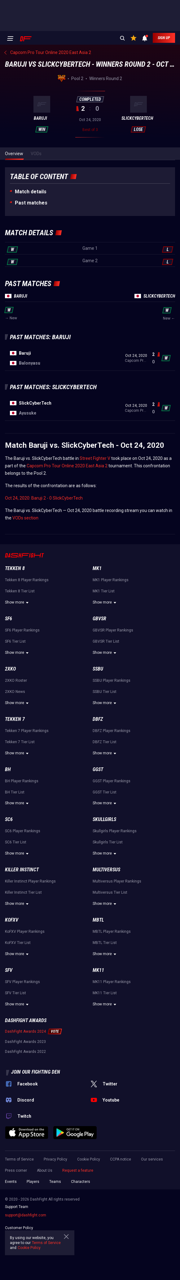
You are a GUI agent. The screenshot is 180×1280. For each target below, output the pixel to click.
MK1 (97, 568)
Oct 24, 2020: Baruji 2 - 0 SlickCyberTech (44, 498)
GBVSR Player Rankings (113, 630)
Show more (17, 603)
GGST (98, 769)
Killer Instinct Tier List (23, 892)
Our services (152, 1159)
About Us (44, 1170)
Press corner (16, 1170)
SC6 (9, 819)
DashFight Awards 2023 (25, 1042)
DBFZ (98, 719)
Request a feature (77, 1170)
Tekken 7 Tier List (20, 742)
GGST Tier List (104, 792)
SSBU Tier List (104, 691)
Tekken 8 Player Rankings (27, 580)
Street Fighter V (95, 458)
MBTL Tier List (105, 943)
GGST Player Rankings (111, 781)
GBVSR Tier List (106, 641)
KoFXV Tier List (18, 943)
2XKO (10, 669)
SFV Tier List (15, 993)
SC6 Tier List (15, 842)
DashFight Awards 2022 (25, 1051)
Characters (80, 1181)
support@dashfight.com (25, 1215)
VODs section (25, 517)
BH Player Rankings (21, 781)
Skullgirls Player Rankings (115, 831)
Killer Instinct (22, 870)
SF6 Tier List (15, 641)
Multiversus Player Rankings (117, 881)
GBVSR (99, 619)
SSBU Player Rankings (111, 680)
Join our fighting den (35, 1072)
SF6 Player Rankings (22, 630)
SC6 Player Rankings (22, 831)
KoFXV (11, 920)
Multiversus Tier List (110, 892)
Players (33, 1181)
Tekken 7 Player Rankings (27, 731)
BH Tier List (14, 792)
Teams (55, 1181)
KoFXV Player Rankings (25, 931)
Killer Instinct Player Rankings (30, 881)
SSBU (98, 669)
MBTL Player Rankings (112, 931)
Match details (30, 192)
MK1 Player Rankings (111, 580)
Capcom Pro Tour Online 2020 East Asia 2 (67, 465)
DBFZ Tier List (104, 742)
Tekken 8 (15, 568)
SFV (8, 970)
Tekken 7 (15, 719)
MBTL (98, 920)
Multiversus (106, 870)
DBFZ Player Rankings (111, 731)
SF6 (8, 619)
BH (8, 769)
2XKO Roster (16, 680)
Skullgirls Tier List (108, 842)
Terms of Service (19, 1159)
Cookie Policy (88, 1159)
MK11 (98, 970)
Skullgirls (104, 819)
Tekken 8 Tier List (20, 591)
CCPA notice (120, 1159)
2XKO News (15, 691)
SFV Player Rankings (22, 982)
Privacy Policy (55, 1159)
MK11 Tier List (105, 993)
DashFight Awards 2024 (25, 1031)
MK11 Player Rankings (112, 982)
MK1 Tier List (104, 591)
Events (11, 1181)
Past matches (31, 203)
